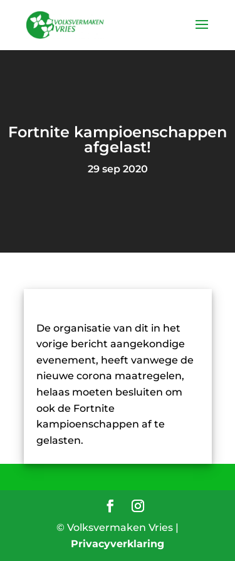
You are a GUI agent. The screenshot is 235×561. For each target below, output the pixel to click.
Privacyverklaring (117, 544)
